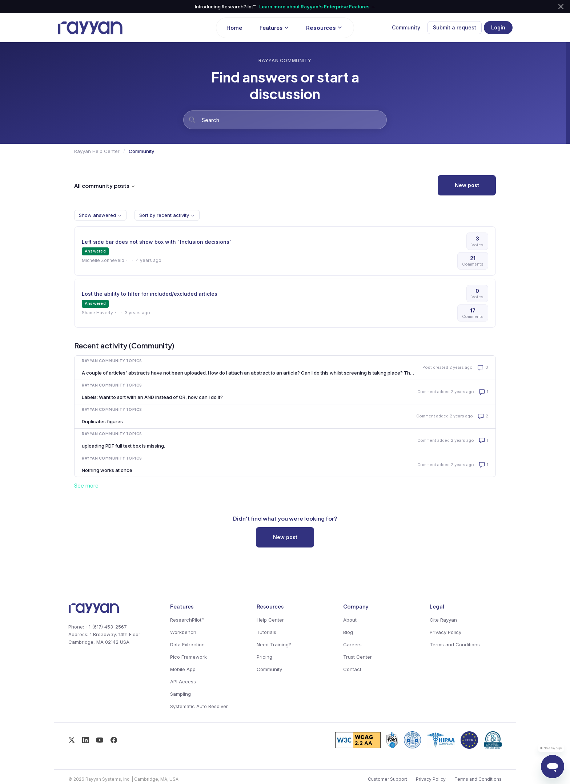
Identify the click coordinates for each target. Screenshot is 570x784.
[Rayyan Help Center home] (133, 28)
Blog (348, 632)
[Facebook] (114, 740)
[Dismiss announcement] (561, 7)
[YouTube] (99, 740)
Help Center (270, 620)
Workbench (183, 632)
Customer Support (387, 779)
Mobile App (183, 669)
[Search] (285, 119)
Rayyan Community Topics (112, 361)
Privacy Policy (445, 632)
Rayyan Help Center (97, 151)
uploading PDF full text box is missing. (123, 446)
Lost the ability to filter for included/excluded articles (149, 294)
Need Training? (274, 644)
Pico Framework (188, 657)
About (350, 620)
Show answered (100, 215)
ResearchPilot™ (187, 620)
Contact (352, 669)
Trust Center (357, 657)
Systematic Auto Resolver (199, 706)
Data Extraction (187, 644)
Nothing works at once (107, 470)
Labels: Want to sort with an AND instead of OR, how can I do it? (152, 397)
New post (467, 185)
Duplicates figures (102, 421)
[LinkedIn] (85, 740)
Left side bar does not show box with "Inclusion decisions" (157, 242)
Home (234, 27)
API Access (183, 681)
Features (274, 27)
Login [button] (498, 27)
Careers (352, 644)
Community (406, 27)
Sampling (180, 694)
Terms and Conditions (455, 644)
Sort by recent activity (167, 215)
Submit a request (454, 27)
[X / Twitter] (71, 740)
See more (86, 485)
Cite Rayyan (443, 620)
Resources (324, 27)
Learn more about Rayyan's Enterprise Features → (317, 6)
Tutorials (266, 632)
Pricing (264, 657)
